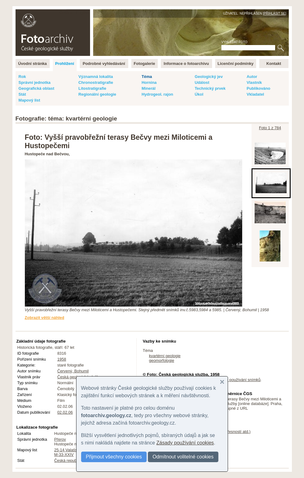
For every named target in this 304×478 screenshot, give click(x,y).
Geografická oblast (36, 88)
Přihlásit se (274, 13)
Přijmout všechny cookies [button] (114, 456)
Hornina (149, 82)
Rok (22, 76)
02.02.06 (65, 412)
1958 (61, 359)
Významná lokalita (96, 76)
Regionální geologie (97, 94)
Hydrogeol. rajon (157, 94)
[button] (222, 382)
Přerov (60, 439)
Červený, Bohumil (73, 371)
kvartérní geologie (165, 355)
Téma (147, 76)
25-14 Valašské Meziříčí (75, 450)
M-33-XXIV (64, 454)
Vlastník (254, 82)
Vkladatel (255, 94)
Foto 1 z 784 (270, 127)
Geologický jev (209, 76)
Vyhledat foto (234, 42)
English (82, 12)
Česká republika (68, 460)
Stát (22, 94)
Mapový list (29, 100)
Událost (202, 82)
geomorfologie (161, 360)
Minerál (149, 88)
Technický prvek (210, 88)
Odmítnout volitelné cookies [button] (183, 456)
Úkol (199, 94)
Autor (252, 76)
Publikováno (258, 88)
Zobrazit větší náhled (44, 317)
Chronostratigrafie (96, 82)
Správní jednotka (35, 82)
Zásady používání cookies (185, 442)
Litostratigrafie (93, 88)
